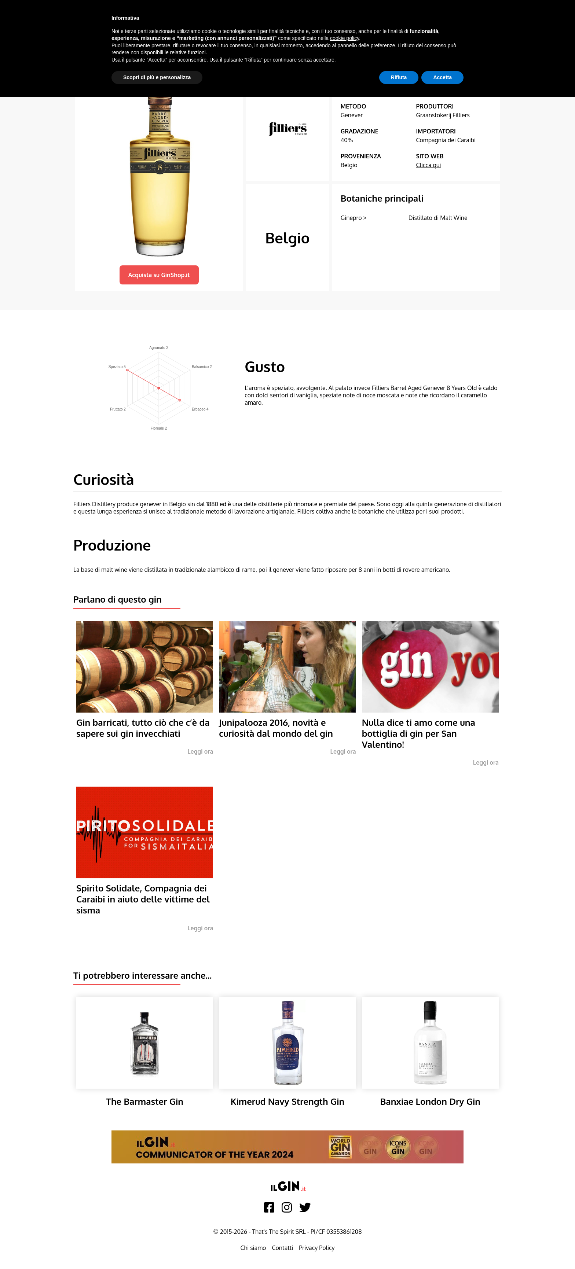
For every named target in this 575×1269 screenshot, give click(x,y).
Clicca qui (428, 165)
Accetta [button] (442, 77)
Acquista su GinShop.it (159, 275)
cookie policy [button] (344, 38)
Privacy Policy (316, 1247)
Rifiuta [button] (399, 77)
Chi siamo (253, 1247)
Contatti (282, 1247)
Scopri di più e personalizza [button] (157, 77)
